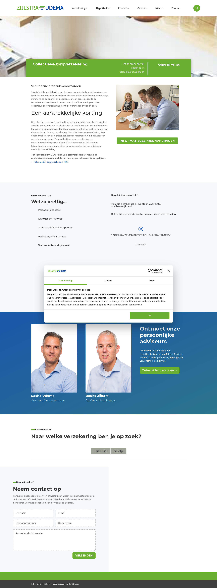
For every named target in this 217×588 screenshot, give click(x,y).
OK (149, 315)
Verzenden (84, 555)
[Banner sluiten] (169, 271)
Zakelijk (118, 451)
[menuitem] (80, 8)
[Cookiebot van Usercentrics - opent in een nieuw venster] (149, 271)
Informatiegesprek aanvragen (147, 140)
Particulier (101, 451)
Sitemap (75, 584)
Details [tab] (108, 280)
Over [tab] (151, 280)
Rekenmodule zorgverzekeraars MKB (51, 162)
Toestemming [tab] (66, 280)
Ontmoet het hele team (158, 370)
